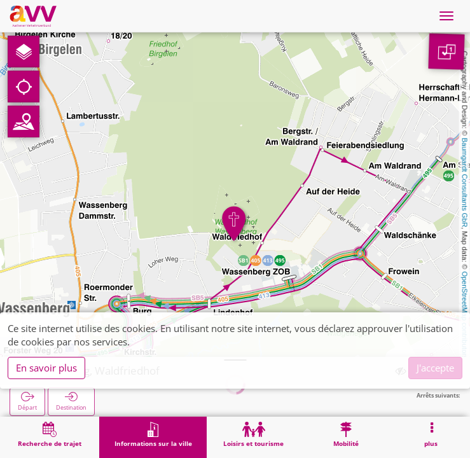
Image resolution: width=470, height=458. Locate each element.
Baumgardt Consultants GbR (465, 183)
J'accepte (435, 367)
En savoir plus (46, 367)
